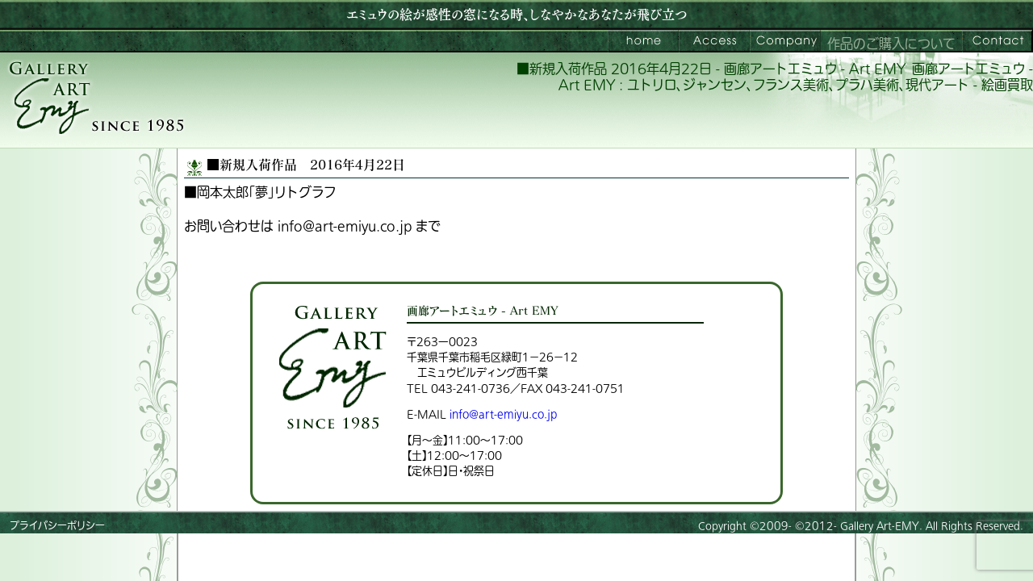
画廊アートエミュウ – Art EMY (643, 41)
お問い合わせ (997, 41)
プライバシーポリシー (57, 526)
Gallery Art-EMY (879, 526)
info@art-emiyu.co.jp (503, 414)
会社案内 (785, 41)
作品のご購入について (891, 44)
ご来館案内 (714, 41)
